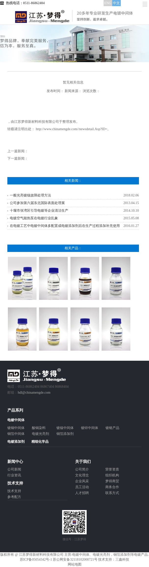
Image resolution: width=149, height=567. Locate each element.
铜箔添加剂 (65, 434)
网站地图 (74, 564)
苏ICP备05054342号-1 (36, 559)
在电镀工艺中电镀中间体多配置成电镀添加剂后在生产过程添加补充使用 (65, 226)
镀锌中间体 (89, 428)
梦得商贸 (112, 481)
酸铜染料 (39, 428)
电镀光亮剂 (40, 434)
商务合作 (112, 487)
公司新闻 (14, 469)
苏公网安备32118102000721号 (75, 559)
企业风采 (82, 481)
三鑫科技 (122, 559)
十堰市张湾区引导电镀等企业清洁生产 (39, 210)
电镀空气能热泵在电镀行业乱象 (34, 218)
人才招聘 (82, 493)
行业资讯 (14, 475)
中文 (116, 3)
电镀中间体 (80, 554)
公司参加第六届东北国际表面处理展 (37, 203)
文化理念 (82, 475)
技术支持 (14, 491)
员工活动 (82, 487)
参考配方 (14, 497)
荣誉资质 (112, 469)
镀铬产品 (112, 428)
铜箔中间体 (16, 434)
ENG (107, 3)
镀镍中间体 (65, 428)
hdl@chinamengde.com (34, 392)
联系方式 (112, 493)
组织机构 (112, 475)
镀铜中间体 (16, 428)
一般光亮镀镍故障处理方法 (30, 195)
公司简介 (82, 469)
